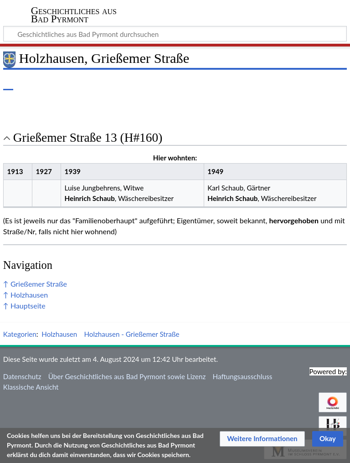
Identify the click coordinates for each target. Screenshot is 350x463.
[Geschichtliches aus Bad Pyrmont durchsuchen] (175, 33)
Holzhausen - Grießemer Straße (131, 334)
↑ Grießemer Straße (35, 283)
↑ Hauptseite (24, 305)
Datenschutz (22, 376)
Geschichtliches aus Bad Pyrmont (74, 15)
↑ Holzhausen (25, 294)
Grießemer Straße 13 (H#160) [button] (87, 137)
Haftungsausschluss (243, 376)
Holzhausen (59, 334)
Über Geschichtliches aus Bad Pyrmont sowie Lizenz (127, 376)
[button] (262, 439)
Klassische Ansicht (31, 387)
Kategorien (19, 334)
